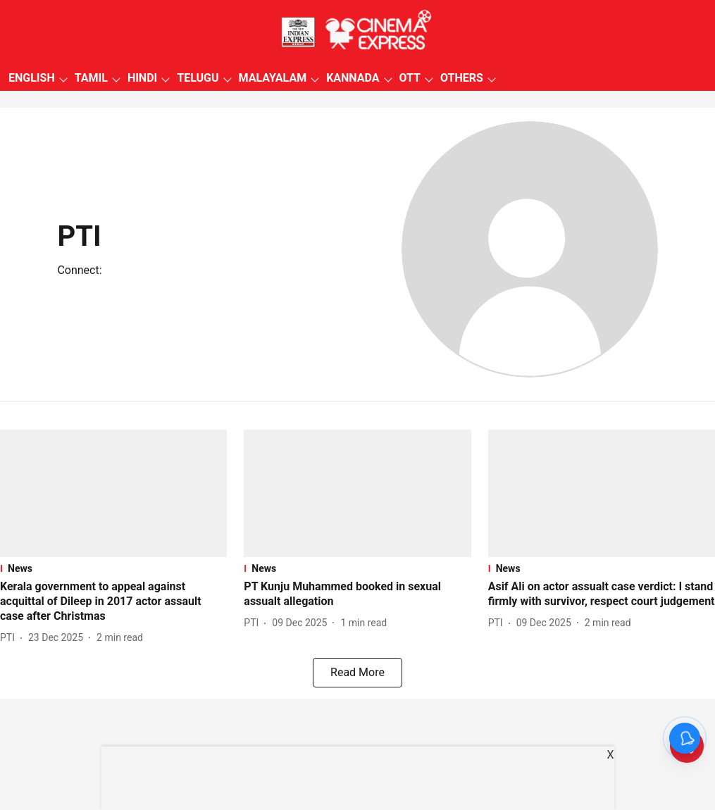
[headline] (113, 601)
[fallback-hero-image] (113, 493)
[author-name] (10, 637)
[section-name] (113, 568)
